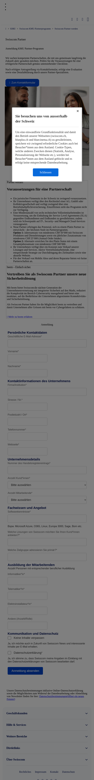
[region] (47, 144)
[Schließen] (77, 111)
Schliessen (46, 172)
